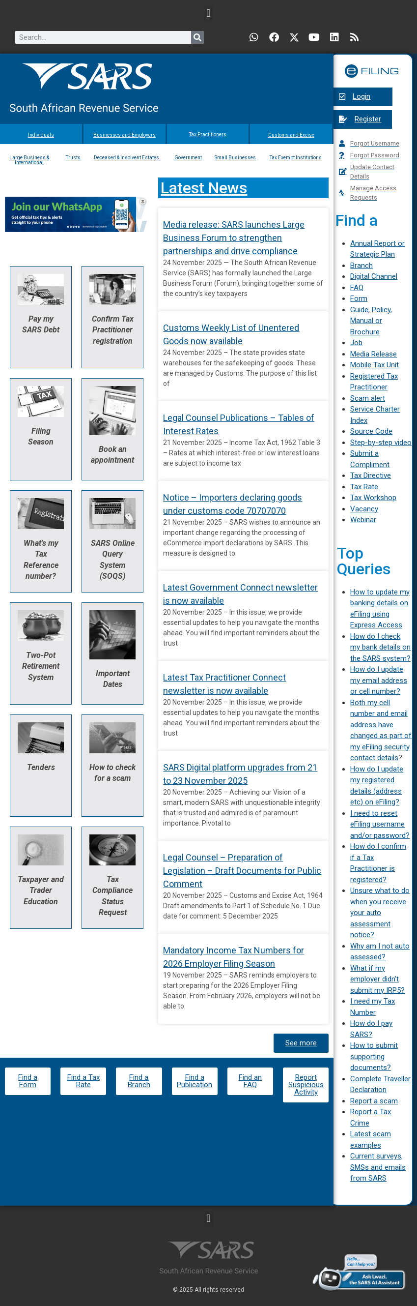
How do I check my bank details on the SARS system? (380, 647)
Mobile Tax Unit (374, 364)
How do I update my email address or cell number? (378, 680)
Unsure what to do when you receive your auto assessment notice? (380, 912)
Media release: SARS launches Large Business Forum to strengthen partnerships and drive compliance (234, 237)
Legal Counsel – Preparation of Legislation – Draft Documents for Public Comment (242, 870)
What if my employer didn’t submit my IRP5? (377, 979)
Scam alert (367, 398)
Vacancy (364, 509)
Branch (361, 265)
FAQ (356, 287)
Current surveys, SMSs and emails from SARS (378, 1167)
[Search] (197, 37)
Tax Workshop (373, 497)
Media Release (373, 354)
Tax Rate (364, 486)
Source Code (371, 431)
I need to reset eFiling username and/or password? (380, 824)
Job (356, 342)
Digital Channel (373, 276)
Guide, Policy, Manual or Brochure (371, 320)
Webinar (363, 519)
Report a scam (374, 1101)
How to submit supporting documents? (374, 1056)
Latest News (204, 187)
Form (358, 298)
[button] (208, 13)
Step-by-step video (381, 442)
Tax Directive (370, 475)
